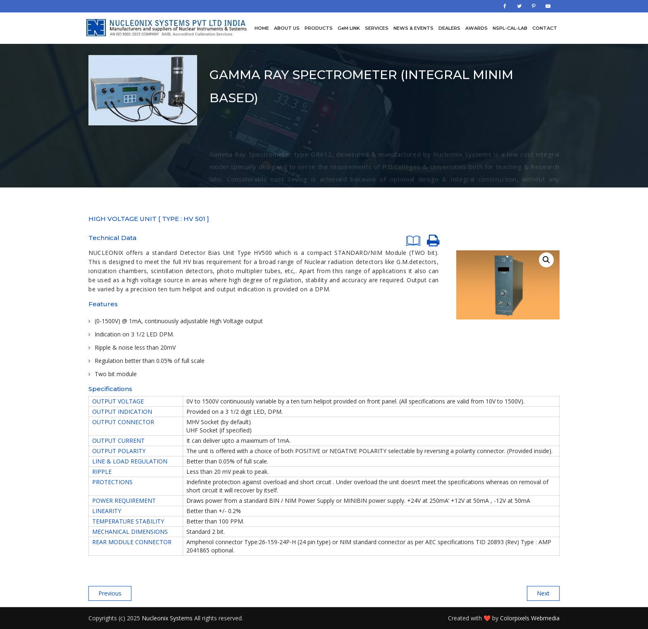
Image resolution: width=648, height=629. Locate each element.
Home (262, 28)
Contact (544, 28)
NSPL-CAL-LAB (510, 28)
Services (376, 28)
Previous (110, 593)
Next (543, 593)
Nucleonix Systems (167, 618)
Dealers (449, 28)
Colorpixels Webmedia (530, 618)
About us (287, 28)
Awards (476, 28)
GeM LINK (349, 28)
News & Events (413, 28)
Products (319, 28)
